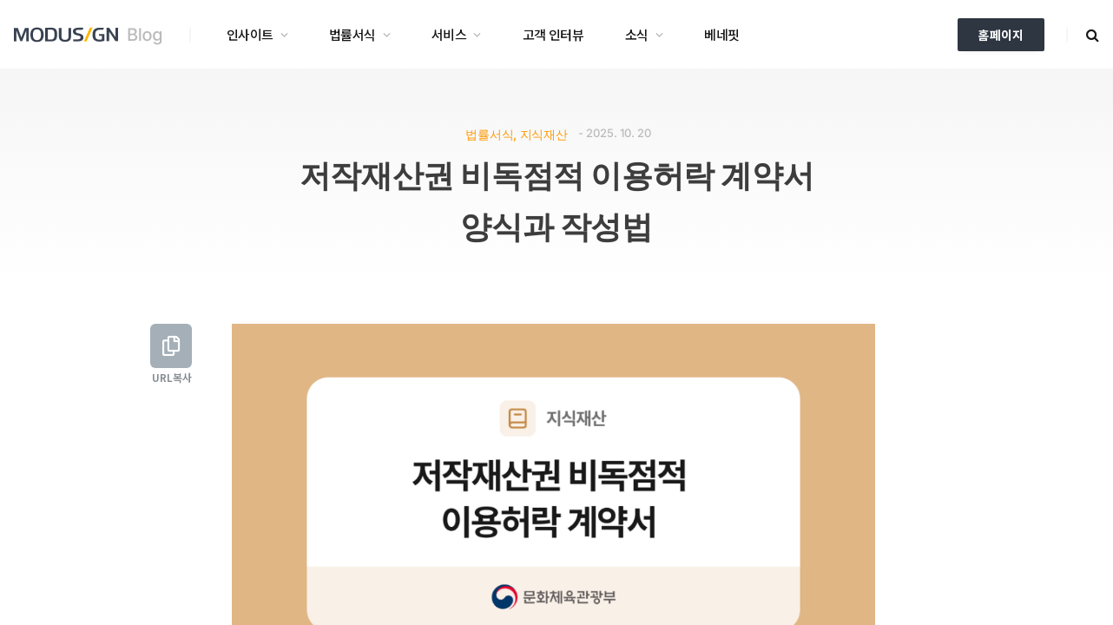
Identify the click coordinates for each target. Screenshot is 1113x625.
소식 (637, 34)
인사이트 (250, 34)
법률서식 (352, 34)
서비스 (448, 34)
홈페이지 (1001, 34)
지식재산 (544, 134)
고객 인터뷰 (553, 34)
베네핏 (721, 34)
